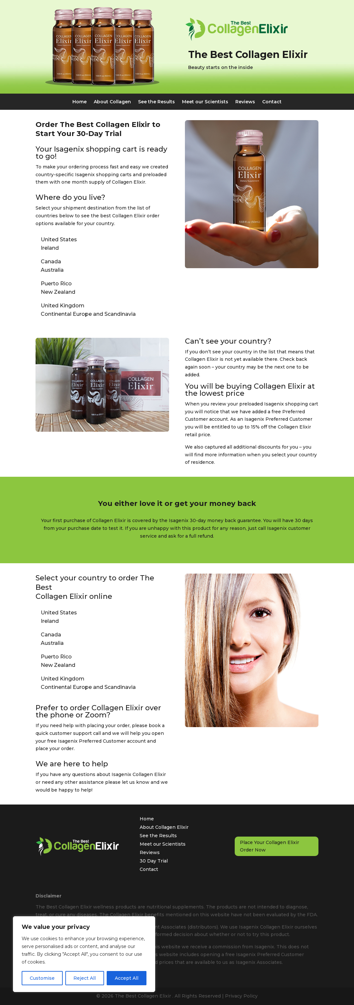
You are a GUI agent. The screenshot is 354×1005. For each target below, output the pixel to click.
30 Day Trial (154, 861)
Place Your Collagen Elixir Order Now (269, 846)
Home (79, 102)
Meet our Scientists (205, 102)
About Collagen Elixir (164, 827)
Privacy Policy (241, 996)
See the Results (156, 102)
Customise (42, 978)
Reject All (84, 978)
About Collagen (112, 102)
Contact (272, 102)
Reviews (245, 102)
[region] (84, 954)
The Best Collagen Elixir (143, 996)
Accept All (126, 978)
